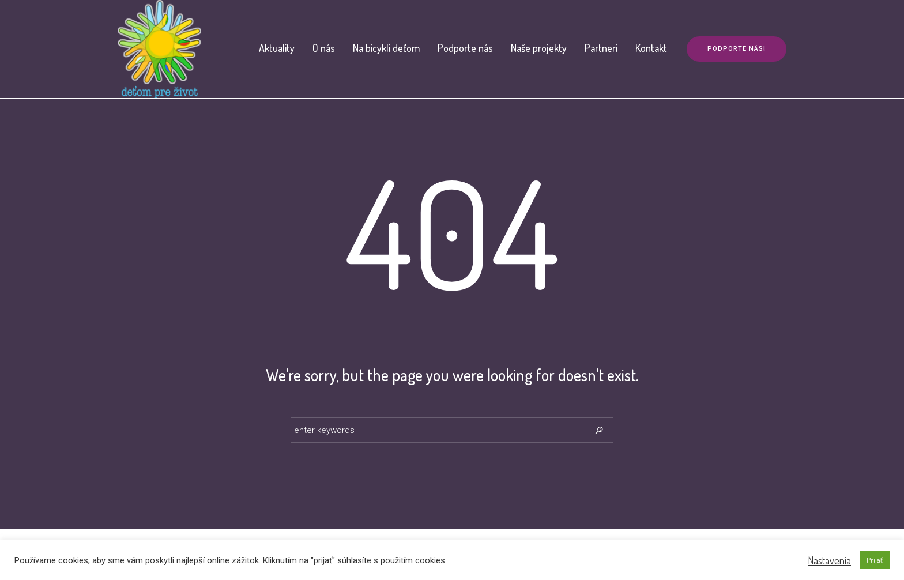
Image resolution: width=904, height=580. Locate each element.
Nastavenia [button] (829, 560)
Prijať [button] (875, 559)
